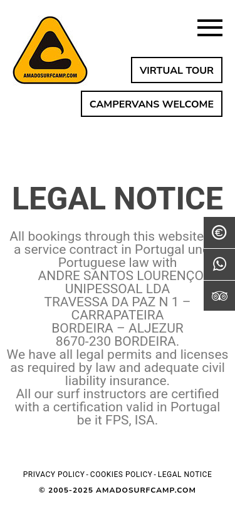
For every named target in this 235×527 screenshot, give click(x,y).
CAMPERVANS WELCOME (152, 104)
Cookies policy (121, 474)
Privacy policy (54, 474)
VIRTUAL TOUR (177, 71)
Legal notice (185, 474)
